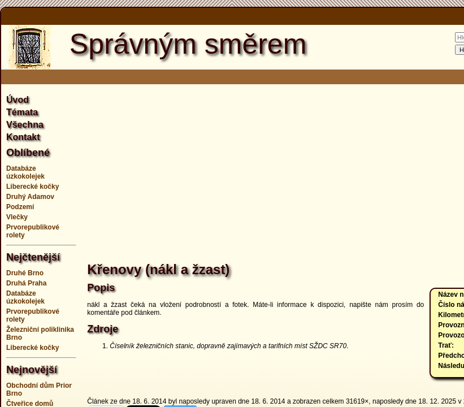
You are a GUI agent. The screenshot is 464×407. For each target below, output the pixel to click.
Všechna (25, 124)
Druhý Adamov (30, 197)
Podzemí (20, 207)
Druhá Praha (26, 283)
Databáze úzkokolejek (25, 172)
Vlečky (17, 217)
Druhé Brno (25, 273)
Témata (22, 112)
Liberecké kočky (32, 186)
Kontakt (23, 137)
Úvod (17, 100)
